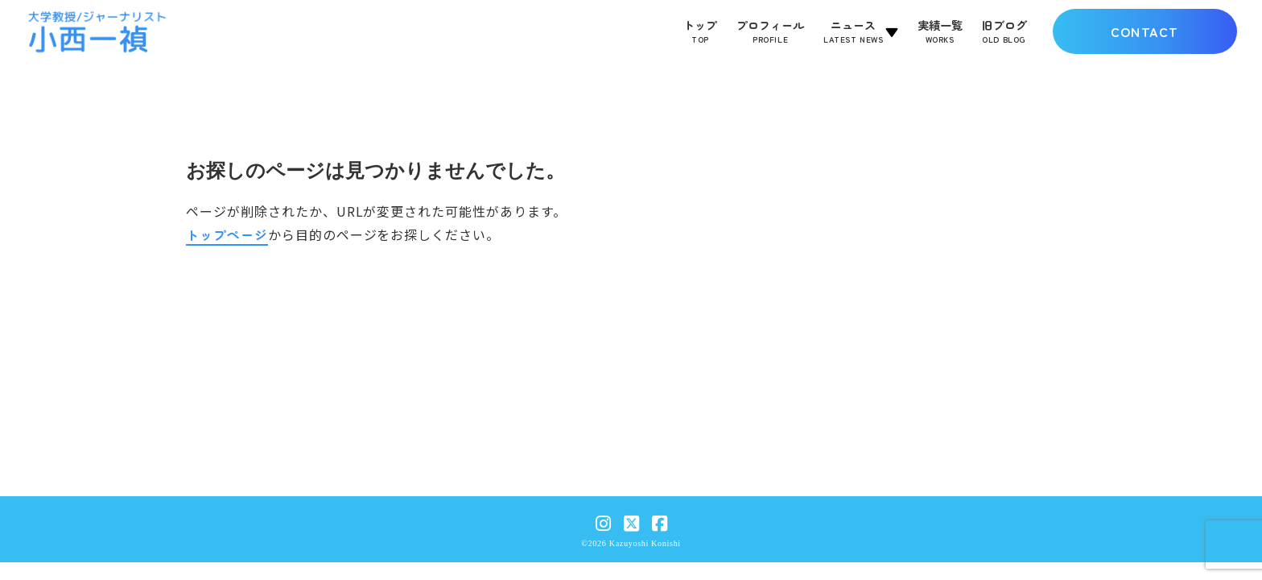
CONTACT (1145, 31)
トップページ (227, 234)
